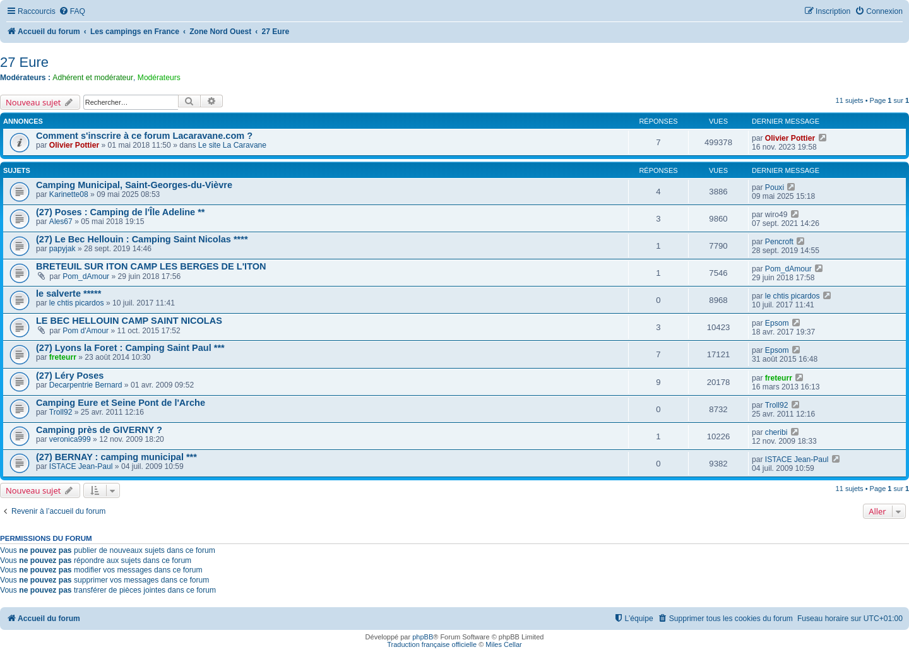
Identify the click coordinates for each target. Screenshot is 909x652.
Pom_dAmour (85, 276)
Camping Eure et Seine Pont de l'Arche (120, 403)
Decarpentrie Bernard (85, 385)
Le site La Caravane (232, 145)
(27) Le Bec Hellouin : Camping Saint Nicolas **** (142, 239)
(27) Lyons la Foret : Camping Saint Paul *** (130, 348)
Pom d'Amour (85, 330)
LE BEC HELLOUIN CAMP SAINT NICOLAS (129, 321)
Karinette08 (68, 194)
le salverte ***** (68, 293)
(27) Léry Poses (70, 375)
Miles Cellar (503, 644)
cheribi (776, 432)
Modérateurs (159, 77)
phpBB (422, 637)
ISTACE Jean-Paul (81, 466)
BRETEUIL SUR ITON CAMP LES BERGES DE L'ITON (151, 266)
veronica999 (70, 439)
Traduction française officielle (432, 644)
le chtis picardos (76, 303)
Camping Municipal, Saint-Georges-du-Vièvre (134, 185)
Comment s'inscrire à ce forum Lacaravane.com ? (144, 136)
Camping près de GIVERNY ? (99, 430)
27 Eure (24, 62)
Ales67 (61, 221)
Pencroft (779, 241)
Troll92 (61, 412)
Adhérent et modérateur (92, 77)
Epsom (777, 323)
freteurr (62, 357)
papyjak (62, 248)
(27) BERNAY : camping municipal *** (116, 457)
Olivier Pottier (74, 145)
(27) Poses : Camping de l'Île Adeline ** (120, 212)
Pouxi (774, 187)
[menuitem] (72, 11)
